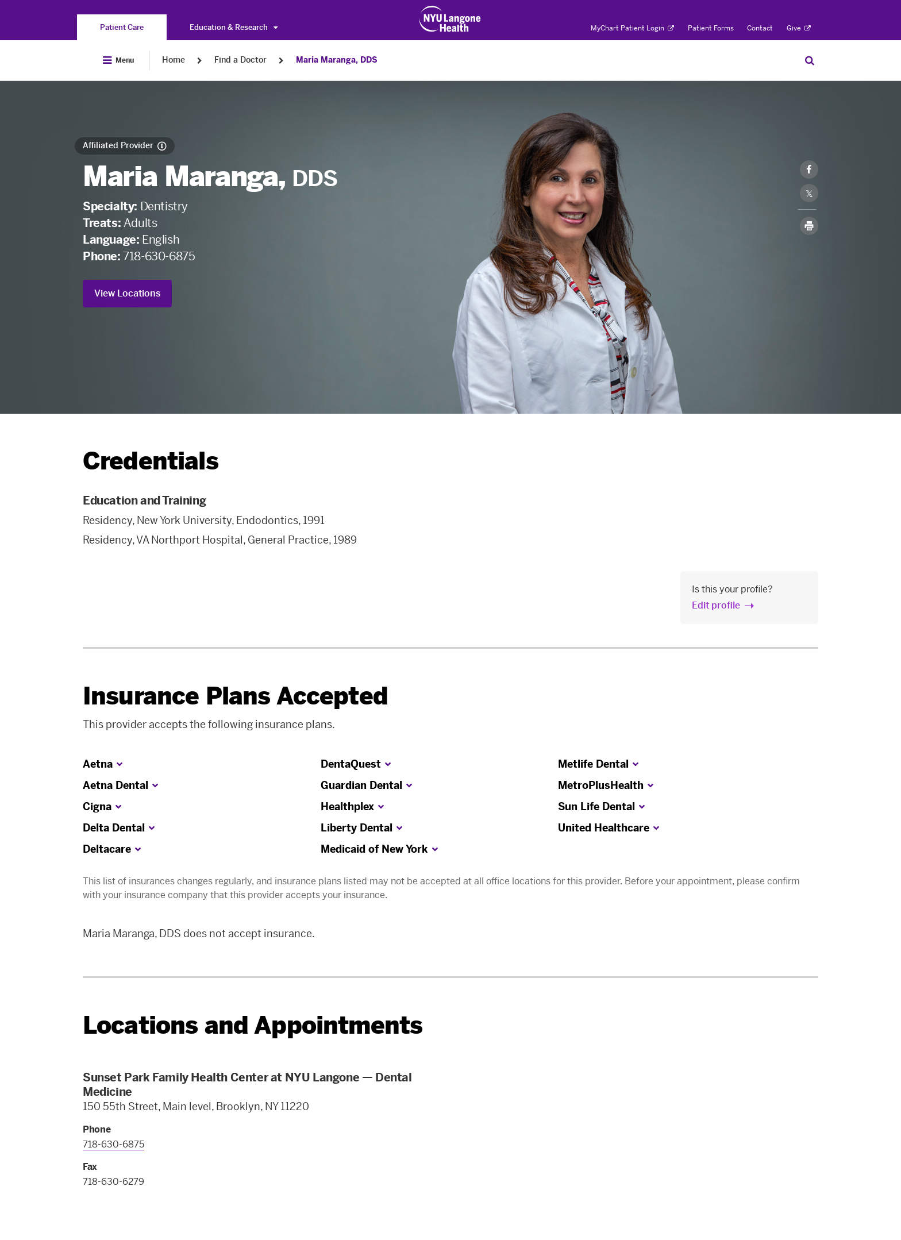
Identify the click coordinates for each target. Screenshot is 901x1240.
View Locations (127, 293)
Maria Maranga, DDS (337, 60)
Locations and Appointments (252, 1025)
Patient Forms (711, 28)
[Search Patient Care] (809, 60)
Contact (760, 28)
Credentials (150, 461)
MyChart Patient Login (632, 28)
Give (799, 28)
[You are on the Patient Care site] (122, 27)
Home (173, 60)
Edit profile (716, 605)
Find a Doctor (240, 60)
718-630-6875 (159, 256)
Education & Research (234, 27)
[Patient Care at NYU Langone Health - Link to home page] (450, 19)
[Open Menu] (118, 60)
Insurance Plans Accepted (235, 696)
